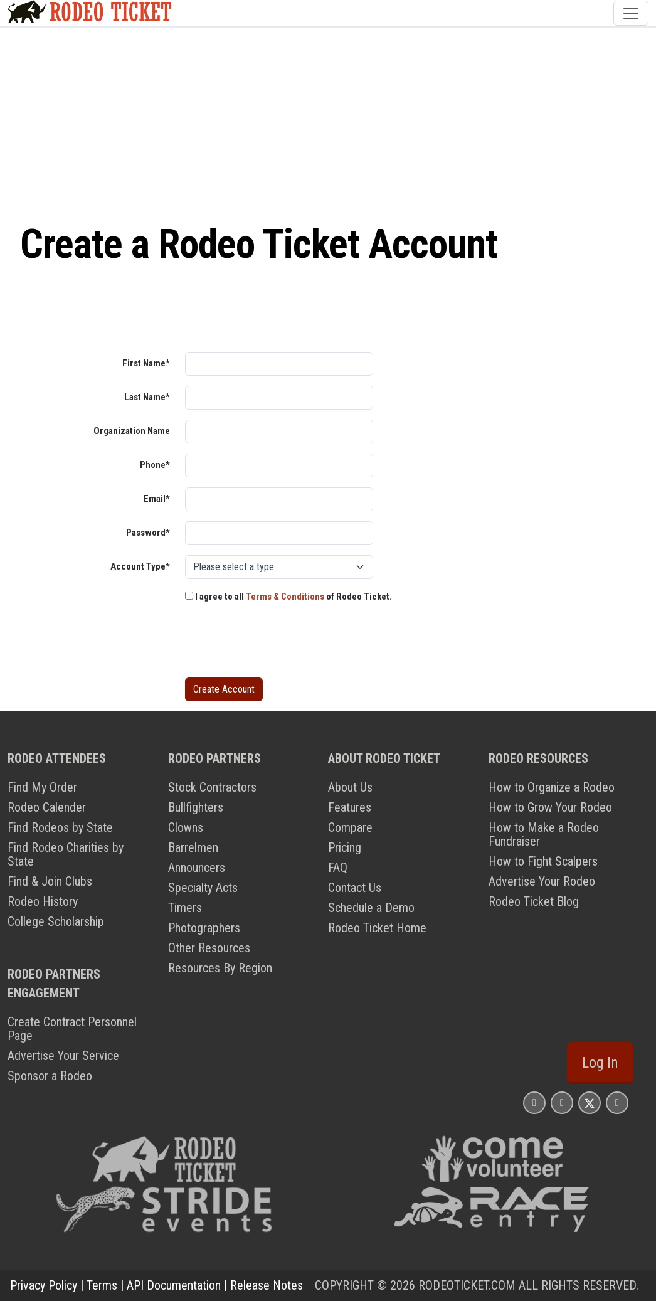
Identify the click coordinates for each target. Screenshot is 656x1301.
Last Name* (147, 397)
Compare (350, 827)
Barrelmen (193, 847)
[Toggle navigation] (630, 13)
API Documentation (174, 1285)
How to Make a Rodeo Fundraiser (544, 834)
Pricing (344, 847)
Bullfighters (195, 807)
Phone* (155, 464)
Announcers (196, 867)
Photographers (204, 927)
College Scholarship (56, 921)
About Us (350, 787)
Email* (157, 498)
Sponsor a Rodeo (50, 1075)
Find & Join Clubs (50, 881)
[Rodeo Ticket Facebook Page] (562, 1102)
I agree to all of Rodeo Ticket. (288, 596)
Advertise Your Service (63, 1055)
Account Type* (140, 566)
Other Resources (209, 947)
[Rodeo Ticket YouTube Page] (617, 1102)
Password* (148, 532)
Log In (600, 1062)
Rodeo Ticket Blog (534, 901)
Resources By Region (220, 967)
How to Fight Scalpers (543, 861)
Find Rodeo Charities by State (66, 854)
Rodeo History (43, 901)
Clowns (185, 827)
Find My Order (42, 787)
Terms (102, 1285)
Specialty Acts (203, 887)
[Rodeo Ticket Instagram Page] (534, 1102)
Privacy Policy (43, 1285)
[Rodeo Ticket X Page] (590, 1102)
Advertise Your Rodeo (542, 881)
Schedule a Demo (371, 907)
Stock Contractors (212, 787)
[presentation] (280, 643)
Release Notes (266, 1285)
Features (349, 807)
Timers (185, 907)
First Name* (146, 363)
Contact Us (354, 887)
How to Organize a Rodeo (552, 787)
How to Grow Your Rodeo (550, 807)
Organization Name (131, 431)
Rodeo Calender (47, 807)
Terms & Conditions (285, 596)
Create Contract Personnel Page (72, 1028)
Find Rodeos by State (60, 827)
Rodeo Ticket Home (377, 927)
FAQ (337, 867)
